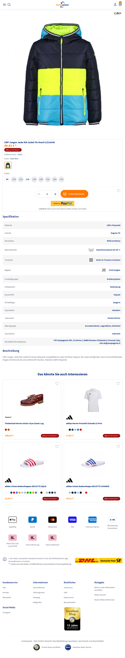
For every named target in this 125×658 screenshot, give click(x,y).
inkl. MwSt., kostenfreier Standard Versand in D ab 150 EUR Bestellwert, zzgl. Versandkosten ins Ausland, (34, 560)
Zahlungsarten (39, 595)
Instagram (7, 615)
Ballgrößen (37, 605)
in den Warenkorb (73, 194)
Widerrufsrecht (100, 598)
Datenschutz (69, 600)
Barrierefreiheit (69, 605)
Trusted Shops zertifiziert (50, 650)
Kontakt (6, 595)
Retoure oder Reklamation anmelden (104, 591)
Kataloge (36, 600)
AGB (65, 595)
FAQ (4, 590)
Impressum (68, 590)
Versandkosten (39, 590)
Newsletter (7, 600)
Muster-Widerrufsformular (104, 603)
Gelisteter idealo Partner (83, 650)
